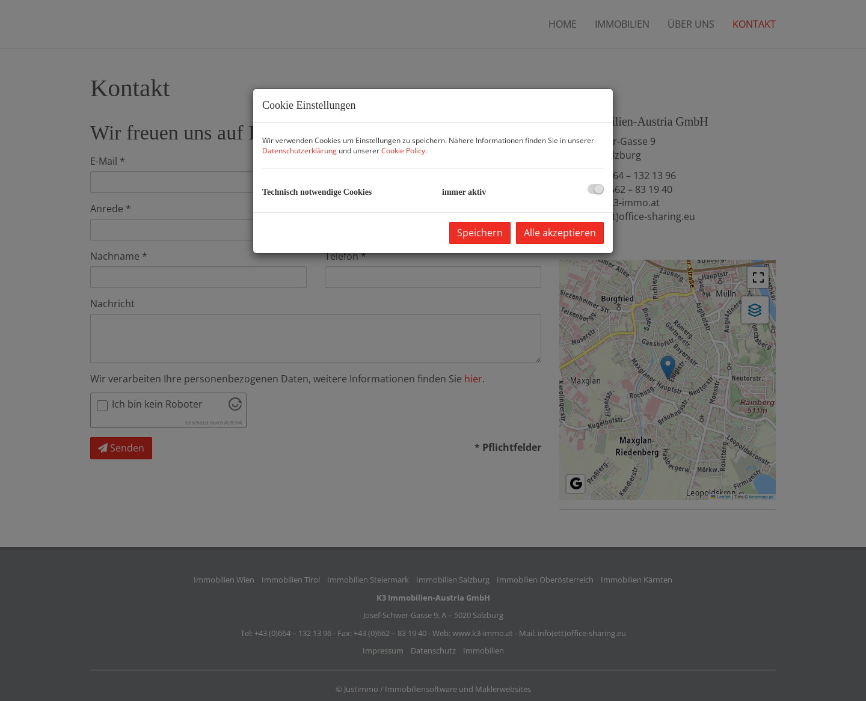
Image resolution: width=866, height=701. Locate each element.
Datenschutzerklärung (299, 150)
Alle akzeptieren (560, 232)
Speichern (480, 232)
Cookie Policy (403, 150)
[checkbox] (596, 189)
